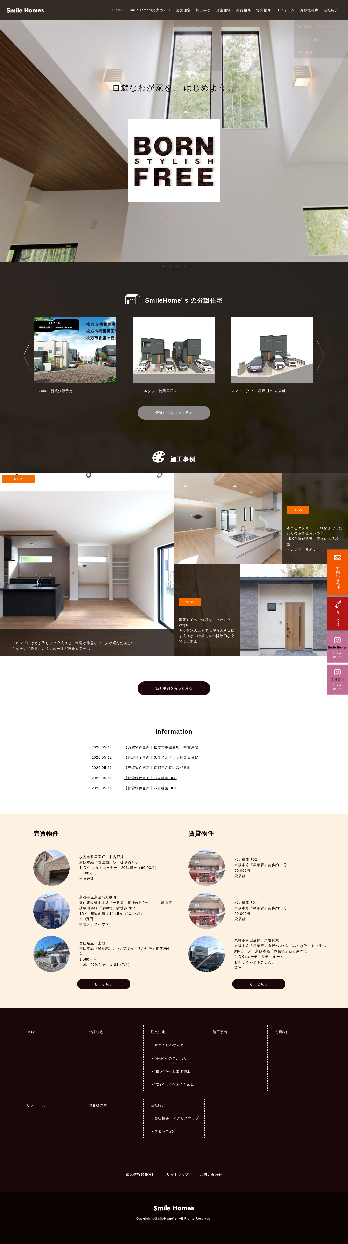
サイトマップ (178, 1174)
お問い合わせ (211, 1174)
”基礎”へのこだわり (170, 1058)
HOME (117, 10)
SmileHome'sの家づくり (150, 10)
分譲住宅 (223, 10)
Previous (27, 355)
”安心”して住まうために (174, 1084)
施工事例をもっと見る (174, 688)
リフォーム (285, 10)
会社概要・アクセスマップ (176, 1118)
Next (320, 355)
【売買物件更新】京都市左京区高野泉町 (157, 768)
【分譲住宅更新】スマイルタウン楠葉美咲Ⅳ (161, 757)
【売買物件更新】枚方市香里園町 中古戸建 (161, 747)
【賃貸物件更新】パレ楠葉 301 (150, 788)
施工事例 (203, 10)
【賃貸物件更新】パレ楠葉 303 (150, 778)
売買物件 (243, 10)
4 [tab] (184, 266)
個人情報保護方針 (141, 1174)
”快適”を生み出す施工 (172, 1071)
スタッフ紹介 (165, 1131)
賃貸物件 (263, 10)
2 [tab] (170, 266)
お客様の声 (309, 10)
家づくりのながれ (169, 1045)
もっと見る (103, 984)
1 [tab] (163, 266)
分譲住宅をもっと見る (174, 413)
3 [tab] (177, 266)
